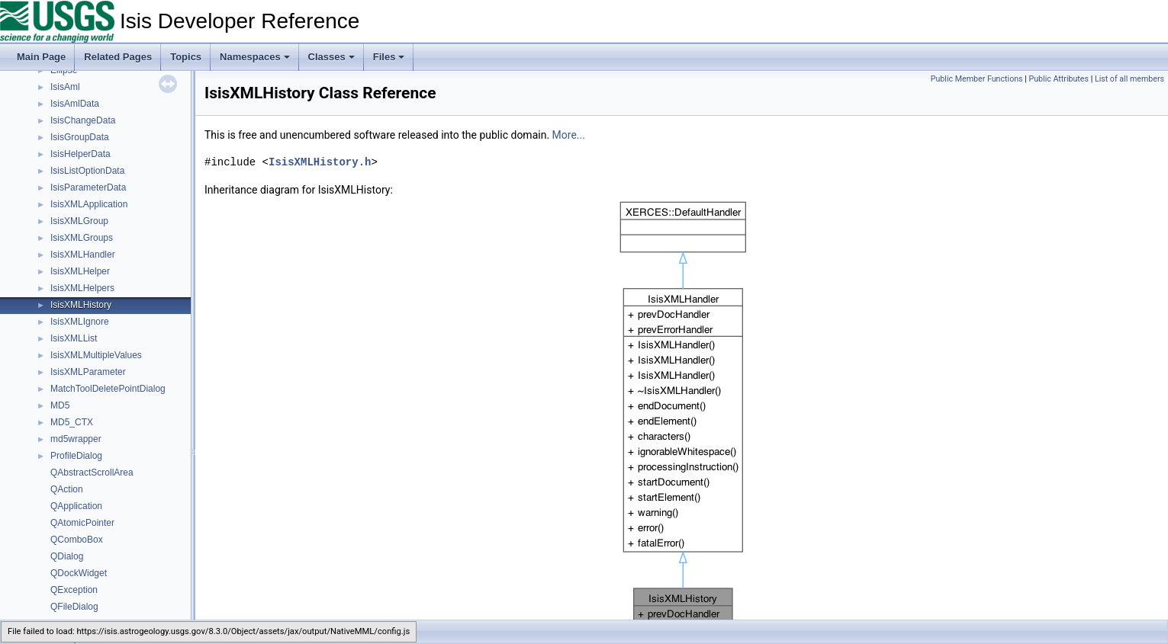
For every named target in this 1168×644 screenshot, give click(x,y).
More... (568, 135)
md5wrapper (75, 439)
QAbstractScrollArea (92, 472)
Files (389, 56)
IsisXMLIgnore (79, 321)
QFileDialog (74, 606)
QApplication (76, 506)
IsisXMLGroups (81, 237)
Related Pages (118, 56)
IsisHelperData (80, 154)
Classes (331, 56)
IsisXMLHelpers (82, 288)
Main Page (41, 56)
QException (74, 590)
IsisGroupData (79, 137)
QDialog (66, 556)
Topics (185, 56)
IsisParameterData (88, 187)
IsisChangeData (82, 120)
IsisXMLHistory (80, 305)
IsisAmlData (74, 103)
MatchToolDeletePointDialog (108, 388)
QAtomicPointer (82, 522)
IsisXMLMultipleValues (96, 355)
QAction (66, 489)
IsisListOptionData (87, 170)
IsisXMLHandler (82, 254)
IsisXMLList (73, 338)
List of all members (1129, 79)
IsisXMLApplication (88, 204)
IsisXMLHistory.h (320, 162)
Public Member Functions (977, 79)
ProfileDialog (76, 455)
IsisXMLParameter (88, 372)
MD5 (59, 405)
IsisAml (65, 87)
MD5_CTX (71, 422)
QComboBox (76, 539)
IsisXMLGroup (79, 221)
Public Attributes (1058, 79)
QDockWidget (78, 573)
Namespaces (255, 56)
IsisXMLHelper (80, 271)
